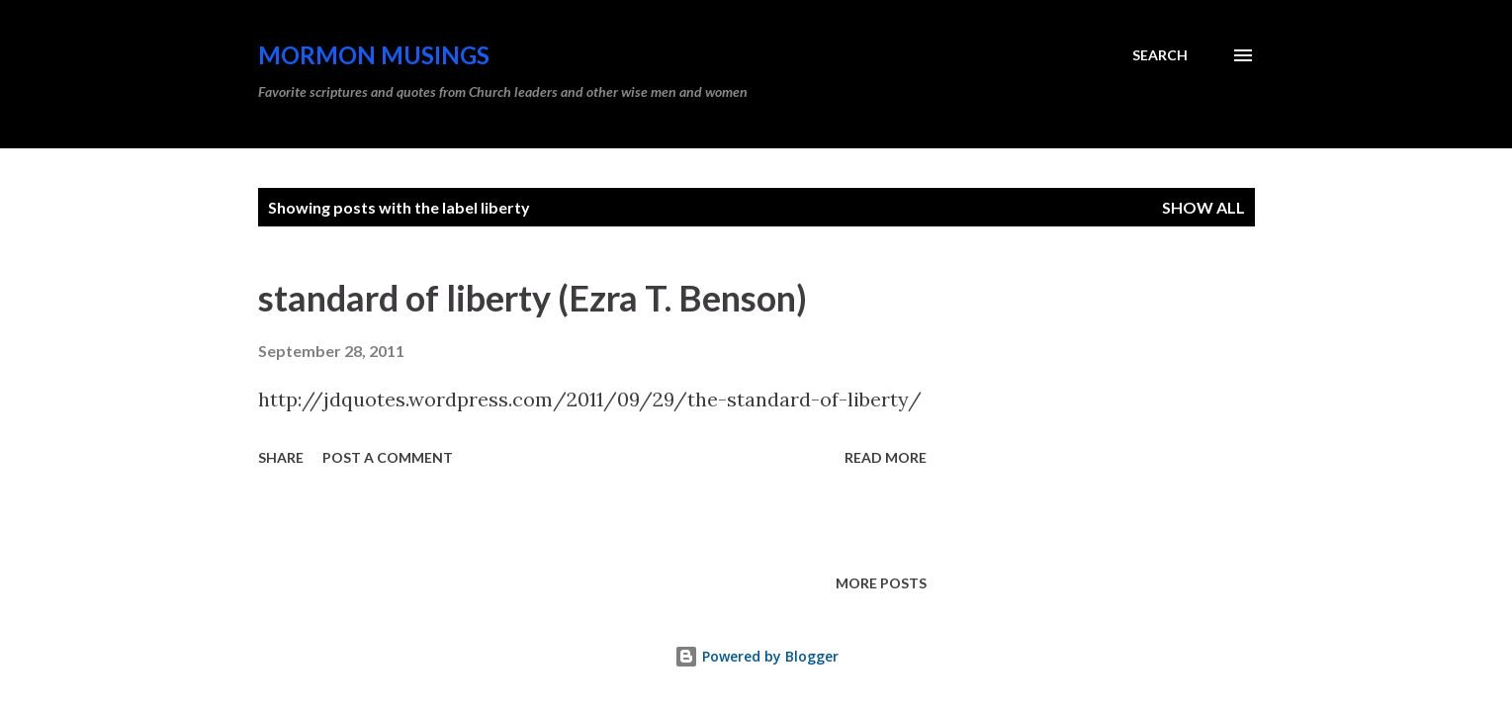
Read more (886, 457)
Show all (1203, 207)
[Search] (1160, 55)
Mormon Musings (373, 55)
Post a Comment (387, 457)
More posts (881, 583)
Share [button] (281, 457)
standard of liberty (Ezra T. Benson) (532, 297)
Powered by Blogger (756, 656)
